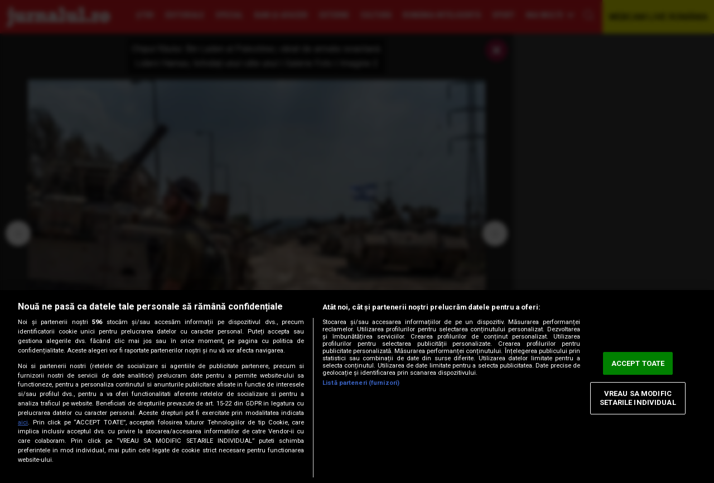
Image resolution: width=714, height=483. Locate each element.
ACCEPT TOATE (638, 363)
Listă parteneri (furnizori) (360, 383)
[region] (357, 386)
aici (23, 422)
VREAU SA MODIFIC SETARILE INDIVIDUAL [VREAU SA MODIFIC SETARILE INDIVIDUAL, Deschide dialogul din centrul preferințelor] (638, 398)
